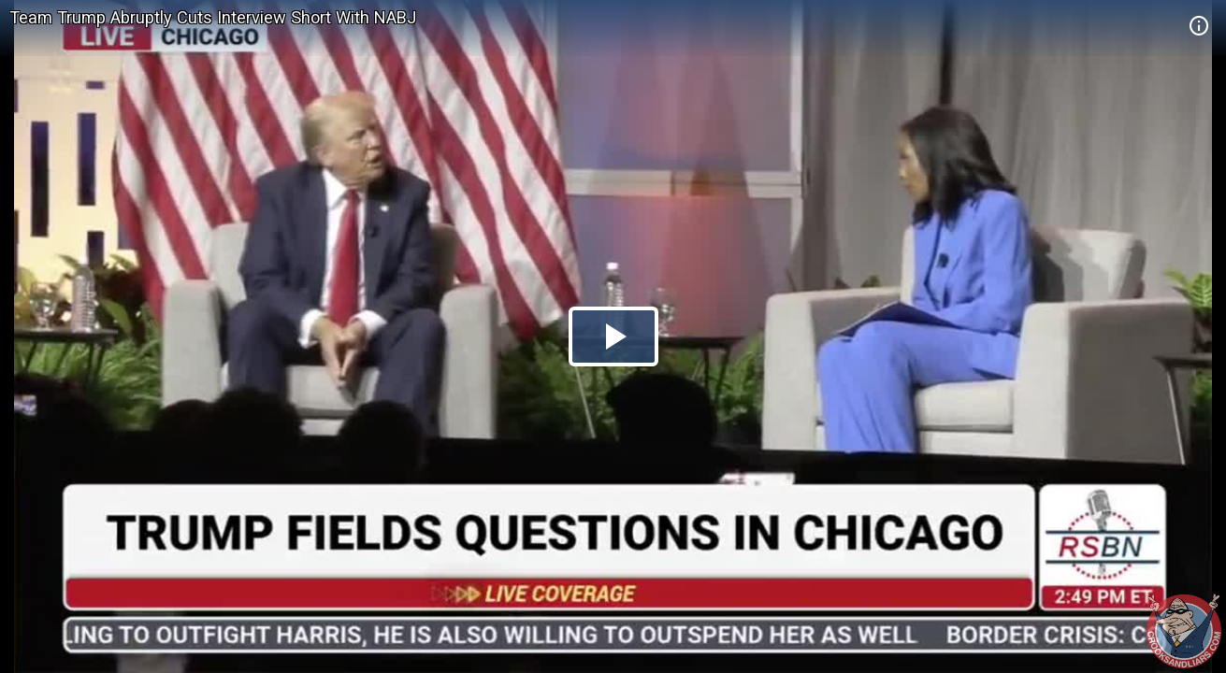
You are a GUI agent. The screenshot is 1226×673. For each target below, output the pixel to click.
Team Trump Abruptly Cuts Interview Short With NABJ (212, 17)
